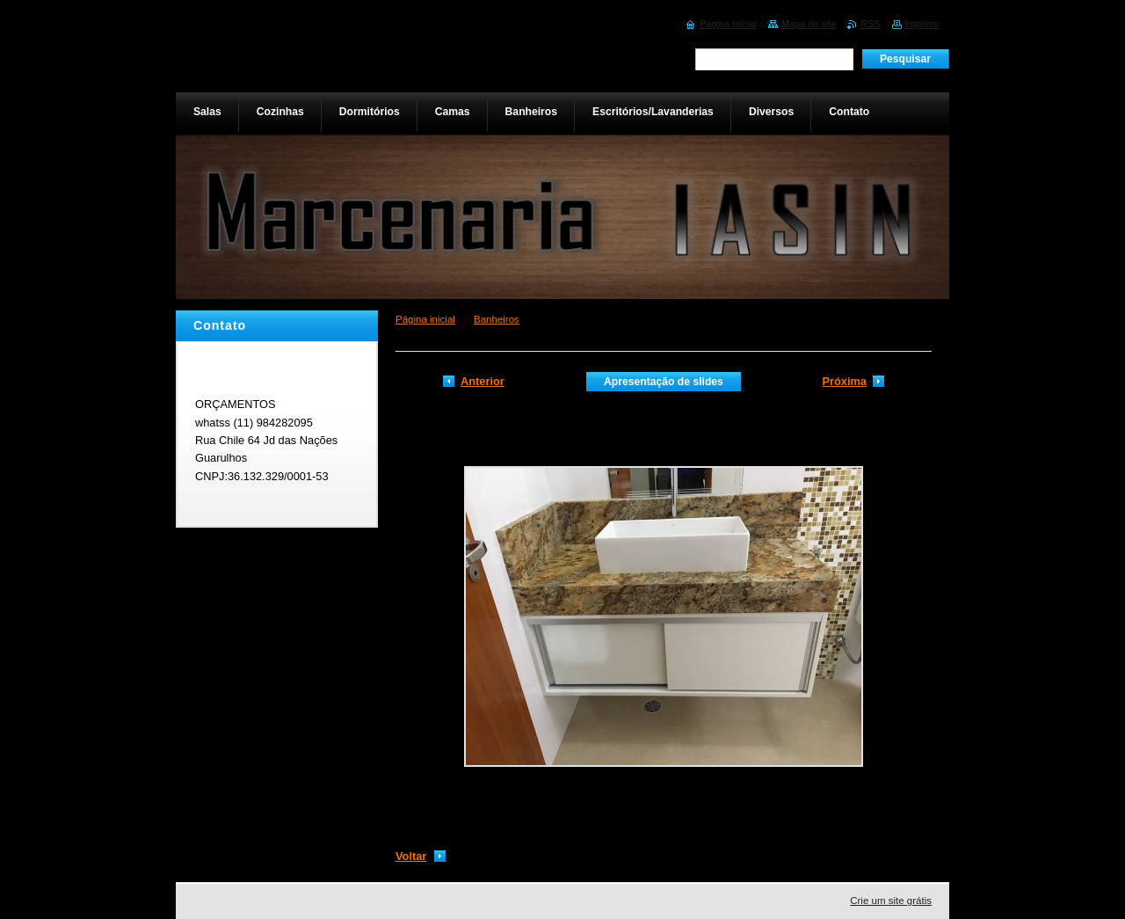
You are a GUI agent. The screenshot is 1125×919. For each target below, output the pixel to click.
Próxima (844, 381)
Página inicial (425, 319)
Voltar (411, 856)
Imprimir (922, 23)
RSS (870, 23)
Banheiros (496, 319)
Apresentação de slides (663, 382)
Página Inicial (728, 23)
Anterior (482, 381)
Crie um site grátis (891, 900)
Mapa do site (808, 23)
